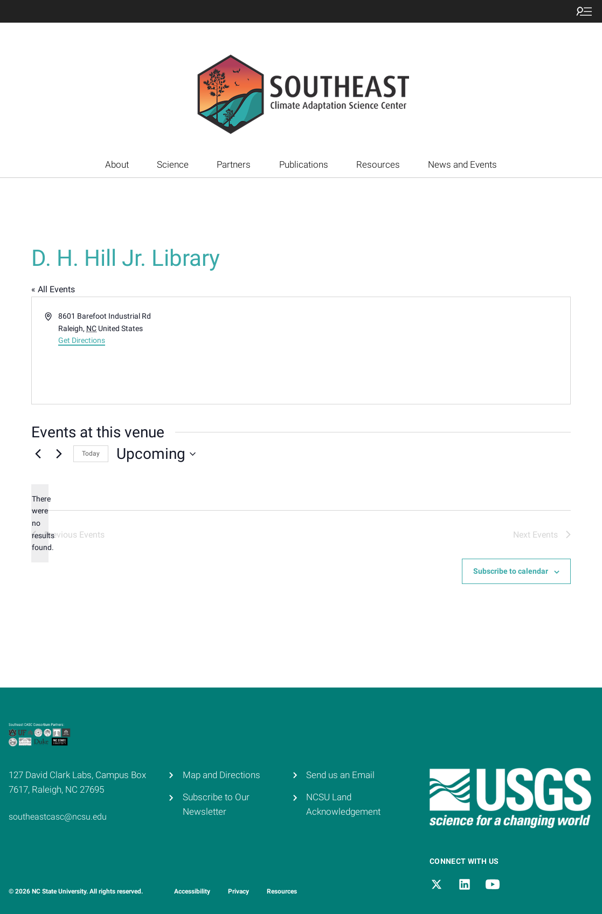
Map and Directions (221, 774)
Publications (303, 164)
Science (173, 164)
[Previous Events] (37, 454)
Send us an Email (340, 774)
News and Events (462, 164)
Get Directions (81, 340)
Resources (378, 164)
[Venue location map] (435, 350)
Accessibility (192, 891)
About (117, 164)
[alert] (40, 523)
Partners (234, 164)
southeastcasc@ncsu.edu (58, 817)
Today (91, 453)
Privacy (238, 891)
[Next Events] (58, 454)
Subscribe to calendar (510, 571)
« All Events (53, 289)
